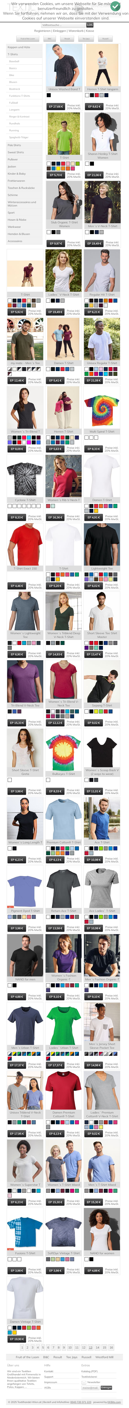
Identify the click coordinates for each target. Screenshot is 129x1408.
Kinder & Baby (17, 173)
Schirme (13, 195)
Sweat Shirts (16, 152)
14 (97, 1347)
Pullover (13, 159)
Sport (11, 212)
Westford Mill (104, 1357)
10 (70, 1347)
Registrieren (42, 31)
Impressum (50, 1382)
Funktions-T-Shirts (19, 95)
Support (48, 1376)
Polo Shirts (14, 145)
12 (83, 1347)
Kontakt (48, 1371)
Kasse (90, 31)
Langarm (14, 109)
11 (76, 1347)
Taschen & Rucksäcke (21, 188)
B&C (50, 38)
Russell (105, 38)
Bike (11, 75)
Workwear (14, 226)
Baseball (14, 61)
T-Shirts (13, 54)
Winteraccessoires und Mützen (22, 203)
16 (111, 1347)
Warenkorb (75, 31)
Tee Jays (86, 38)
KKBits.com (114, 1402)
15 (104, 1347)
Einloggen (59, 31)
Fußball (13, 102)
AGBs (47, 1387)
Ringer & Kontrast (19, 116)
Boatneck (14, 88)
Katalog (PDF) (89, 1371)
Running (14, 130)
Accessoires (15, 241)
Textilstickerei (89, 1376)
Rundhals (14, 123)
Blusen (13, 82)
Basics (13, 68)
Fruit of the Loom (28, 38)
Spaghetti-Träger (18, 137)
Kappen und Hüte (19, 47)
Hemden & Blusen (19, 234)
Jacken (12, 166)
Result (67, 38)
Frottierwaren (16, 180)
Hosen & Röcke (17, 219)
